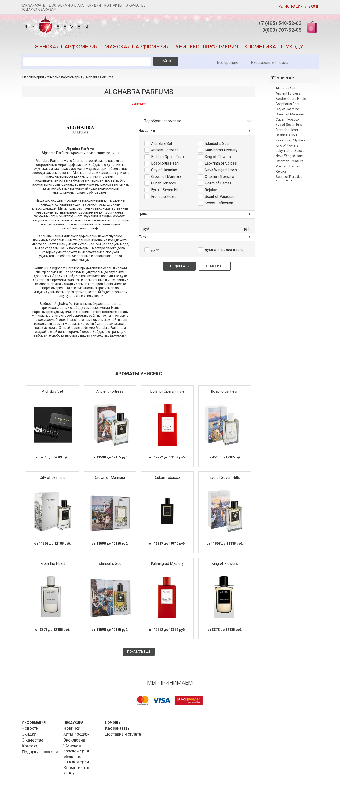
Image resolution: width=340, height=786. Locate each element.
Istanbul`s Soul (217, 145)
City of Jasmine (164, 171)
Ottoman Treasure (219, 178)
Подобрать (179, 267)
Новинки (71, 729)
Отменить (215, 268)
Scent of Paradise (219, 198)
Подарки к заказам (38, 9)
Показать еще (138, 653)
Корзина (310, 26)
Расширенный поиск (269, 64)
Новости (30, 729)
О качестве (135, 5)
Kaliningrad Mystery (221, 151)
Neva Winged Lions (221, 171)
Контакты (113, 5)
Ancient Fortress (164, 151)
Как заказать (33, 5)
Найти (166, 63)
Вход (313, 6)
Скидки (94, 5)
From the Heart (163, 198)
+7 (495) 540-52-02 (277, 23)
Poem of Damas (218, 184)
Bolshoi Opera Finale (168, 158)
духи (155, 251)
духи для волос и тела (224, 251)
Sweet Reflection (219, 204)
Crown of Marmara (166, 178)
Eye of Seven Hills (166, 191)
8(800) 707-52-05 (279, 31)
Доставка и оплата (66, 5)
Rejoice (211, 191)
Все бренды (227, 64)
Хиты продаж (76, 735)
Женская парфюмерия (66, 48)
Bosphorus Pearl (165, 164)
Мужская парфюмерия (137, 48)
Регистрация (291, 6)
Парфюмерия (33, 79)
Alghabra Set (161, 145)
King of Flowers (218, 158)
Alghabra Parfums (99, 79)
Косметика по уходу (273, 48)
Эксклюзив (74, 741)
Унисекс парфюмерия (206, 48)
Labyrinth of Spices (221, 164)
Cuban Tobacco (163, 184)
